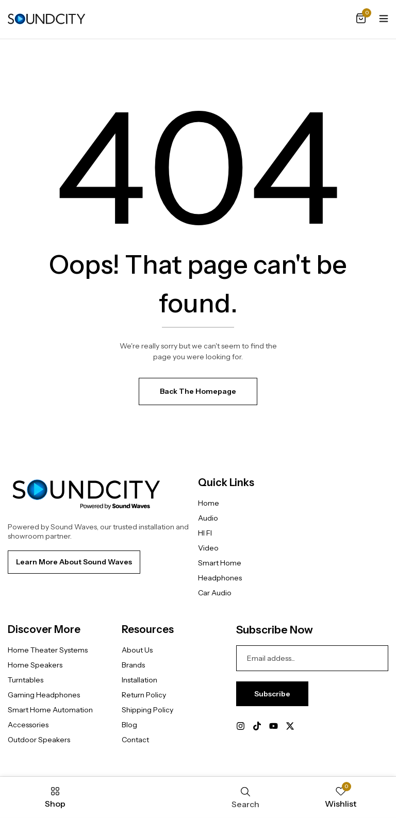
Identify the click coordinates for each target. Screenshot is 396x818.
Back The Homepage (198, 391)
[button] (361, 19)
